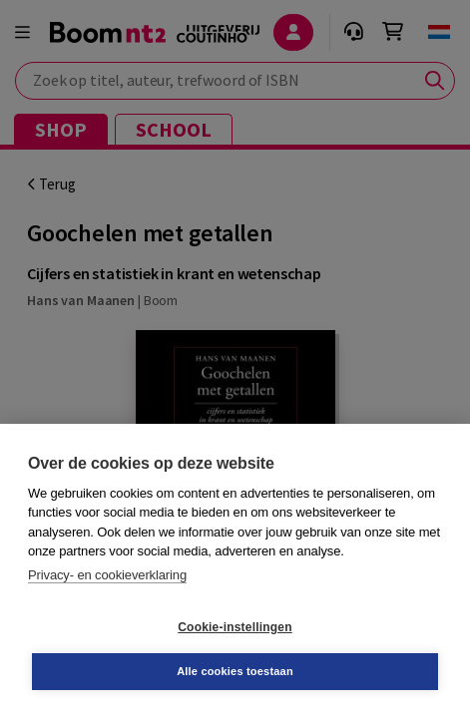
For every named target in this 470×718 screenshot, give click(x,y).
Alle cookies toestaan (235, 671)
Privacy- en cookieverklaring (107, 574)
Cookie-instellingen (234, 627)
